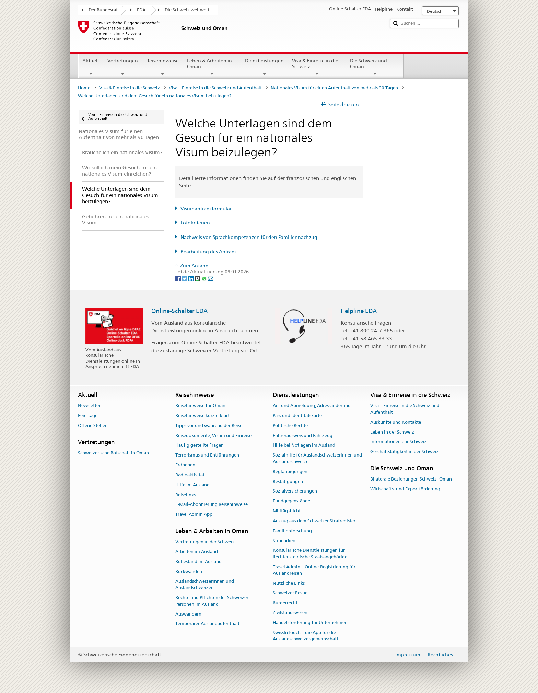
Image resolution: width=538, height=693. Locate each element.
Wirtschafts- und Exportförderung (405, 488)
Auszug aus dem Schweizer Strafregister (314, 520)
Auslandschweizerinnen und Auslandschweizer (204, 585)
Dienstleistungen (264, 67)
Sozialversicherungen (295, 491)
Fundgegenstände (291, 501)
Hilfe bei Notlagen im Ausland (304, 445)
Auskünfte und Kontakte (395, 422)
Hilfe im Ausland (192, 484)
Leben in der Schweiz (392, 432)
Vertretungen (122, 67)
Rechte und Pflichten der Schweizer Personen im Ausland (211, 601)
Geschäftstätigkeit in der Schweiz (404, 451)
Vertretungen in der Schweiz (205, 541)
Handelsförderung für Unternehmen (310, 622)
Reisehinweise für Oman (200, 405)
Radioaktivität (189, 474)
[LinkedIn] (191, 278)
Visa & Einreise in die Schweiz (317, 67)
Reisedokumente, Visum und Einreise (213, 435)
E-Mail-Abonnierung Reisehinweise (211, 504)
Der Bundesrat (103, 9)
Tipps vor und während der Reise (208, 425)
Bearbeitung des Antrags (208, 251)
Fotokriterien (195, 223)
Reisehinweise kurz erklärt (202, 415)
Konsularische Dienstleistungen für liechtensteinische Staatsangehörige (310, 554)
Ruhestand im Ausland (198, 561)
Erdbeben (185, 464)
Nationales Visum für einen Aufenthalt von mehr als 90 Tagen (334, 87)
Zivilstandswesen (290, 612)
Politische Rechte (290, 425)
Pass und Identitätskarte (297, 415)
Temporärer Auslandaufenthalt (207, 624)
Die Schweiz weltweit (187, 9)
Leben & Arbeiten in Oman (212, 67)
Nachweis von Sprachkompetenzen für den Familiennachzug (248, 237)
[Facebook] (178, 278)
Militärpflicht (287, 510)
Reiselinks (185, 494)
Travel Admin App (193, 514)
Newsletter (89, 405)
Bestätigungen (288, 481)
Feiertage (87, 415)
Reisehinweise (162, 67)
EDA (141, 9)
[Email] (210, 278)
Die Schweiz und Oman (375, 67)
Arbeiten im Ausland (196, 551)
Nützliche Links (289, 583)
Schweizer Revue (290, 593)
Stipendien (284, 540)
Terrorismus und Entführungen (207, 455)
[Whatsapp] (204, 278)
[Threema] (198, 278)
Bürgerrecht (285, 602)
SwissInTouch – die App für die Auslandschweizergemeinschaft (305, 636)
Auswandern (188, 614)
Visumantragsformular (206, 208)
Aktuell (91, 67)
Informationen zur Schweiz (398, 442)
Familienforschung (292, 530)
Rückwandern (189, 571)
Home (84, 87)
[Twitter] (185, 278)
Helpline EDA (359, 310)
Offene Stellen (93, 425)
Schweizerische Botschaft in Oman (113, 452)
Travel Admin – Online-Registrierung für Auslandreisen (314, 570)
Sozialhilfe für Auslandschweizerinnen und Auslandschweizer (317, 458)
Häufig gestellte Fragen (199, 445)
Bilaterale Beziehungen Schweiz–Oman (411, 479)
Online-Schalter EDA (179, 310)
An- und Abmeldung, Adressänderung (312, 405)
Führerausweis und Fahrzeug (302, 435)
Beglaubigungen (290, 471)
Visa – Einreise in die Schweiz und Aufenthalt (215, 87)
